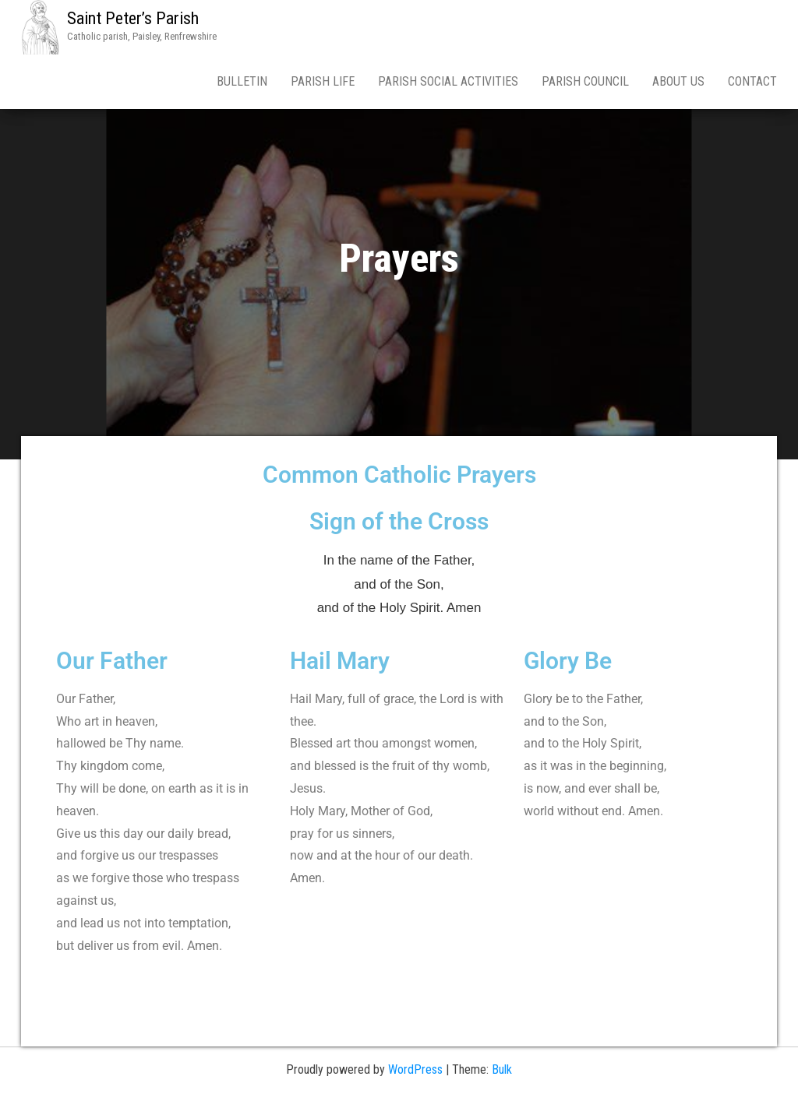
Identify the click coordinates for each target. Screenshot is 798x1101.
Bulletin (242, 81)
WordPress (415, 1069)
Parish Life (323, 81)
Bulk (502, 1069)
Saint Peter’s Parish (133, 18)
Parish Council (585, 81)
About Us (678, 81)
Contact (752, 81)
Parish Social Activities (448, 81)
